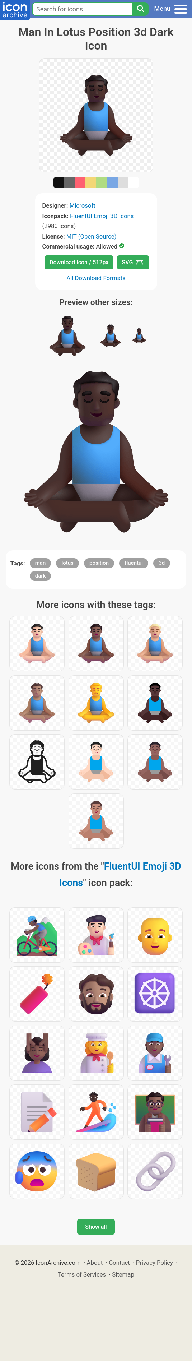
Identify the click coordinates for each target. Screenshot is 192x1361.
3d (162, 563)
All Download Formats (96, 278)
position (99, 563)
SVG (132, 262)
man (40, 563)
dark (40, 576)
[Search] (140, 9)
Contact (119, 1262)
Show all (96, 1226)
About (95, 1262)
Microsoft (82, 205)
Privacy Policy (154, 1262)
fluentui (134, 563)
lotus (67, 563)
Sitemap (123, 1274)
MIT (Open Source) (91, 236)
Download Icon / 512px (79, 262)
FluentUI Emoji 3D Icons (102, 215)
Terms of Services (82, 1274)
